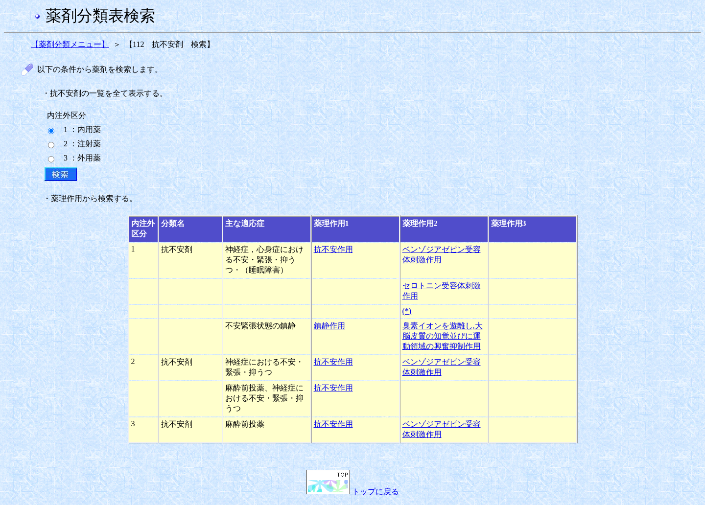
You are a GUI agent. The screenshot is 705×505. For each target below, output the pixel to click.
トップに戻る (352, 491)
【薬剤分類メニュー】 (70, 44)
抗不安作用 (333, 249)
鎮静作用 (329, 325)
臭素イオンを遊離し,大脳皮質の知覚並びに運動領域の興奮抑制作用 (442, 335)
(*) (407, 311)
